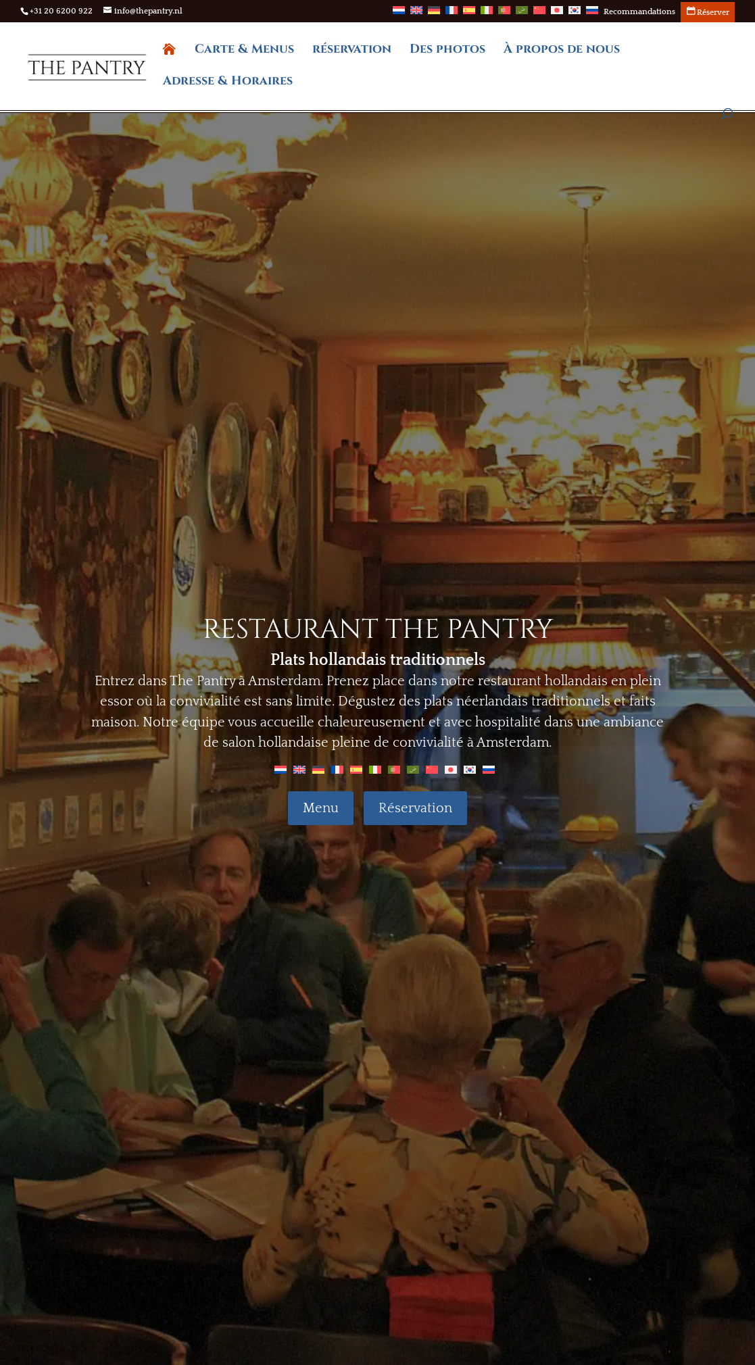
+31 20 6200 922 (61, 11)
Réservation (415, 808)
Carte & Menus (244, 51)
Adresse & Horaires (228, 82)
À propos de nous (562, 51)
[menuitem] (399, 14)
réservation (351, 51)
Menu (321, 808)
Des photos (447, 51)
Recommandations (639, 12)
